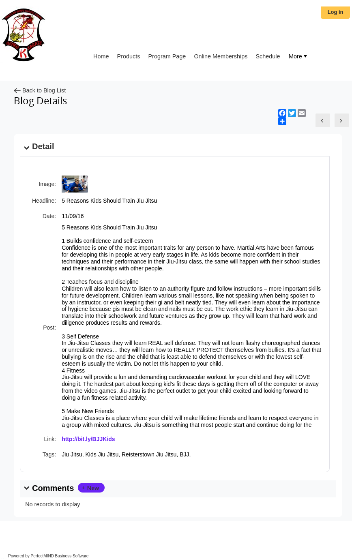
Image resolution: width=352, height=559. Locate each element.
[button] (91, 488)
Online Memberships (220, 56)
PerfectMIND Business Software (60, 556)
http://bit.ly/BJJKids (88, 439)
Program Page (167, 56)
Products (128, 56)
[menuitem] (298, 56)
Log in (335, 12)
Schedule (268, 56)
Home (101, 56)
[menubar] (298, 56)
